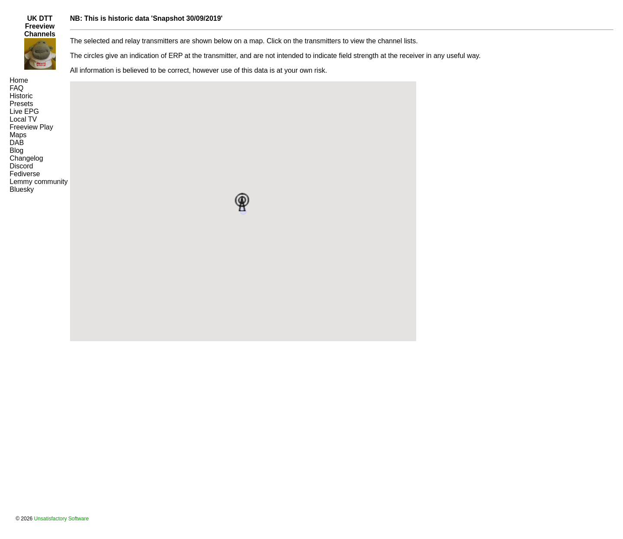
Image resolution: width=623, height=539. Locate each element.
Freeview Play (31, 127)
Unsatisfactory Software (61, 519)
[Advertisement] (35, 219)
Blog (16, 150)
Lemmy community (38, 181)
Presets (21, 103)
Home (19, 80)
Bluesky (22, 189)
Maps (18, 135)
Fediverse (25, 174)
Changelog (26, 158)
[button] (243, 200)
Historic (21, 96)
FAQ (16, 88)
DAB (17, 142)
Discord (21, 166)
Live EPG (24, 111)
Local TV (23, 119)
